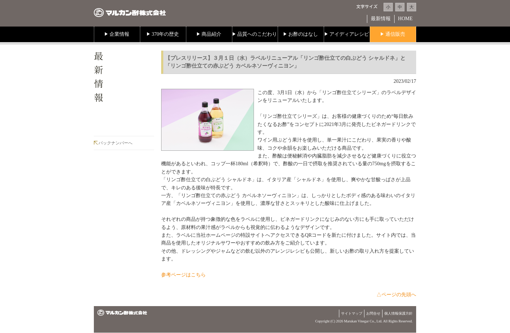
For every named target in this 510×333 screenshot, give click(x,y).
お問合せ (373, 313)
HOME (405, 18)
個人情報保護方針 (398, 313)
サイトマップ (351, 313)
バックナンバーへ (115, 142)
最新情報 (381, 18)
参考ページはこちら (183, 274)
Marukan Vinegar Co (359, 321)
